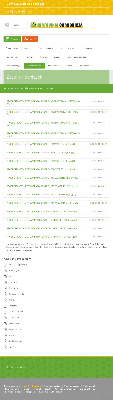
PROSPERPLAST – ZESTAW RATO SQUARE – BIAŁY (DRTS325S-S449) (41, 161)
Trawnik (44, 57)
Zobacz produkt (98, 101)
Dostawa (14, 39)
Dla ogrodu (85, 66)
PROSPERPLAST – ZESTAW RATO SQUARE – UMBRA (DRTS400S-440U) (42, 237)
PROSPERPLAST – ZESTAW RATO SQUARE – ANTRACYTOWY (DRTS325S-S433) (43, 124)
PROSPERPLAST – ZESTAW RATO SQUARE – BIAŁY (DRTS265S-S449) (41, 152)
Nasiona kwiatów (46, 48)
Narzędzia (53, 66)
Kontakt (32, 39)
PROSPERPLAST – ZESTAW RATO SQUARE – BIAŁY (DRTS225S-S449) (41, 144)
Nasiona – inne (13, 57)
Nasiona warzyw (68, 48)
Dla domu (69, 66)
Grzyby (57, 57)
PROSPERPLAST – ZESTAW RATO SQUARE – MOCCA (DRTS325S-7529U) (42, 194)
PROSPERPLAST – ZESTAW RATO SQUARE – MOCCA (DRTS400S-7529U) (42, 203)
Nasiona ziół (87, 48)
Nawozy (30, 57)
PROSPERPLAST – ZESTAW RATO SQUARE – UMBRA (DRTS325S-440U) (42, 228)
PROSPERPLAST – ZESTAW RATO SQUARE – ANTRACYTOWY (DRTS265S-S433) (43, 113)
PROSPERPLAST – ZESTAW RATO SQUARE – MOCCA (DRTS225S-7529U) (42, 178)
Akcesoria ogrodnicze (77, 57)
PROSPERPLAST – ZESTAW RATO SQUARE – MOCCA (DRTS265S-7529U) (42, 186)
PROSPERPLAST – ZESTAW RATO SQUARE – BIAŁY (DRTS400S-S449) (41, 169)
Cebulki (28, 48)
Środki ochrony (13, 66)
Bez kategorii (14, 270)
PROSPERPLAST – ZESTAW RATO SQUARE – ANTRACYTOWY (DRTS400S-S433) (43, 134)
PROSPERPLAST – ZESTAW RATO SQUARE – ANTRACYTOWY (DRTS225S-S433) (43, 102)
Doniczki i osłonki (34, 66)
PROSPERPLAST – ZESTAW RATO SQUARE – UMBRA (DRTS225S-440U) (42, 211)
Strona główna (12, 48)
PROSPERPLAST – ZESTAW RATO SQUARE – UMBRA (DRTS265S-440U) (42, 220)
